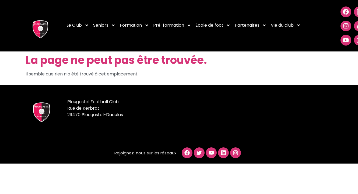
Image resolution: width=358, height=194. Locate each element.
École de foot (212, 25)
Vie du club (286, 25)
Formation (134, 25)
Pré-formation (172, 25)
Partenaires (250, 25)
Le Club (77, 25)
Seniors (104, 25)
